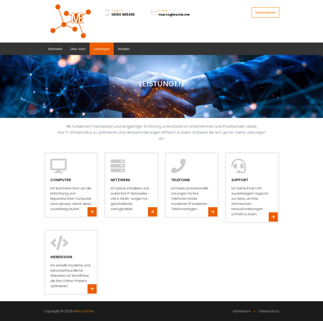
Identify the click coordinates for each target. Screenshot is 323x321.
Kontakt (123, 49)
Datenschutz (269, 311)
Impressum (242, 311)
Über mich (77, 49)
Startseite (55, 49)
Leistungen (102, 49)
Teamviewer (265, 12)
